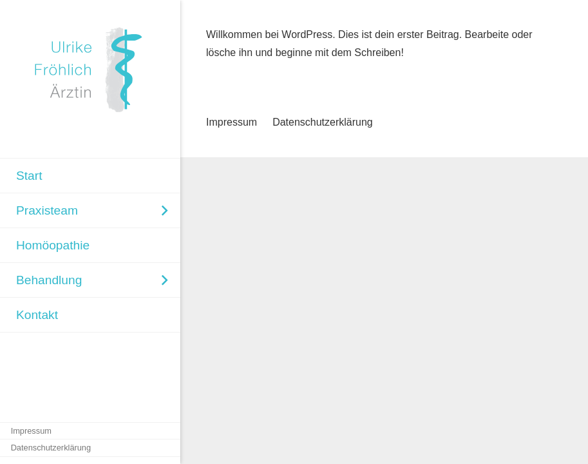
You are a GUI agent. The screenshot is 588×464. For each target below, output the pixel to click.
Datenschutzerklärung (322, 122)
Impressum (231, 122)
